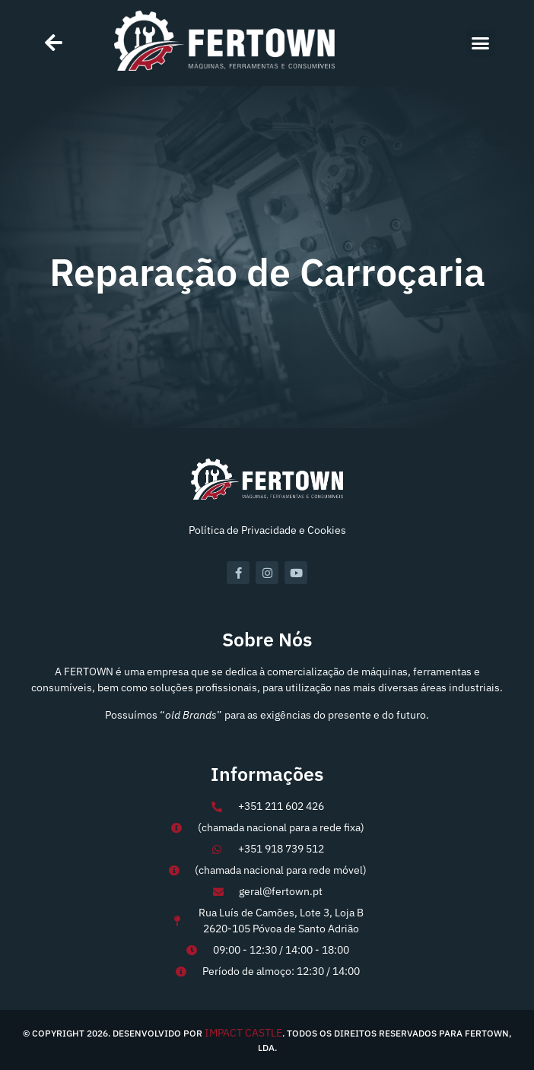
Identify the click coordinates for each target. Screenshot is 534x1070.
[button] (480, 43)
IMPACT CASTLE (243, 1033)
